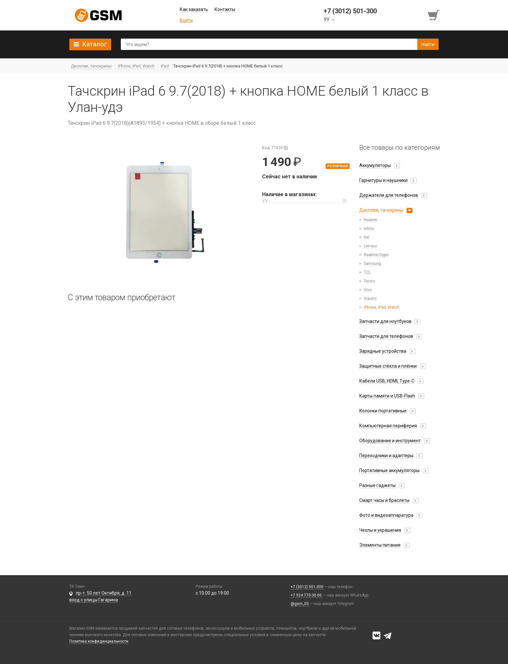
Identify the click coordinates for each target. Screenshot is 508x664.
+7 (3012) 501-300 (307, 587)
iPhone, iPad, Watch (381, 307)
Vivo (368, 290)
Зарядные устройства (382, 351)
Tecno (369, 281)
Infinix (369, 228)
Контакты (224, 9)
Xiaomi (370, 298)
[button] (160, 213)
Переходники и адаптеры (386, 455)
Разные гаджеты (377, 485)
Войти (186, 20)
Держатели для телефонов (388, 195)
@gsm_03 (300, 603)
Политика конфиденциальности (98, 641)
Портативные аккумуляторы (389, 470)
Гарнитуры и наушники (383, 180)
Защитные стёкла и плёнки (388, 366)
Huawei (370, 220)
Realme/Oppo (376, 255)
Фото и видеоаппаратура (386, 515)
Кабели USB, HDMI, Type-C (386, 381)
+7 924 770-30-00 (307, 595)
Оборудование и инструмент (390, 440)
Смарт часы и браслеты (384, 500)
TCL (367, 272)
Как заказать (194, 9)
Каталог (94, 44)
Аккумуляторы (375, 165)
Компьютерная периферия (388, 425)
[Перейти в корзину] (434, 15)
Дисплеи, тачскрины (381, 210)
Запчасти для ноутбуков (385, 321)
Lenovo (370, 246)
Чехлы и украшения (380, 530)
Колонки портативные (383, 410)
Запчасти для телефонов (386, 336)
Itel (366, 237)
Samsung (372, 263)
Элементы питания (379, 545)
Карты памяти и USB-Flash (387, 395)
